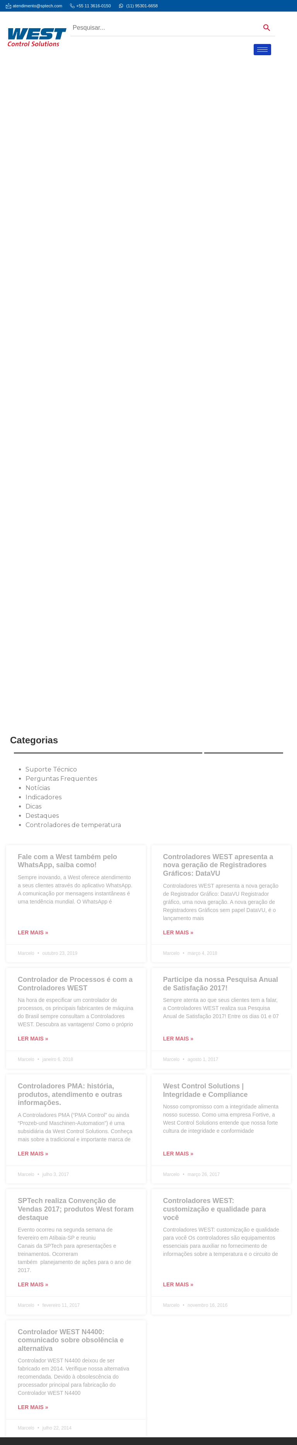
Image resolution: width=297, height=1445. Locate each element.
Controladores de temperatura (73, 825)
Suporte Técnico (51, 769)
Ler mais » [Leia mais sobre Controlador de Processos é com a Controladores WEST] (33, 1039)
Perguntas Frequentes (61, 778)
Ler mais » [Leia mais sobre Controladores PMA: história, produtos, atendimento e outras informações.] (33, 1154)
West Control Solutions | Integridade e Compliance (205, 1090)
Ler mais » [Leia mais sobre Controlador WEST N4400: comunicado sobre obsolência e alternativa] (33, 1407)
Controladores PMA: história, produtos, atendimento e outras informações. (70, 1094)
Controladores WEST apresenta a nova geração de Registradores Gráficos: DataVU (218, 865)
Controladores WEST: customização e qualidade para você (214, 1209)
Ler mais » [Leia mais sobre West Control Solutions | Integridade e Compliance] (178, 1154)
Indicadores (43, 797)
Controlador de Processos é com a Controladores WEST (75, 984)
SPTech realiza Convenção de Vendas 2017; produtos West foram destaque (76, 1209)
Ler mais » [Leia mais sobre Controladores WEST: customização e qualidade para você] (178, 1284)
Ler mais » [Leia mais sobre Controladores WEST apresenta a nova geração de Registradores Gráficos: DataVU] (178, 932)
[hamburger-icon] (262, 49)
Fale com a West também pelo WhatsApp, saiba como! (67, 861)
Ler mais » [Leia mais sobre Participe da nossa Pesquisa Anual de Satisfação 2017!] (178, 1039)
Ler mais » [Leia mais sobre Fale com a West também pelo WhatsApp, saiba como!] (33, 932)
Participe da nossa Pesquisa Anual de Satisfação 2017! (220, 984)
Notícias (38, 788)
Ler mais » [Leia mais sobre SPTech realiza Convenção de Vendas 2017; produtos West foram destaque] (33, 1284)
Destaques (42, 815)
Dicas (33, 806)
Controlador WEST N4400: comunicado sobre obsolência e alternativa (71, 1340)
